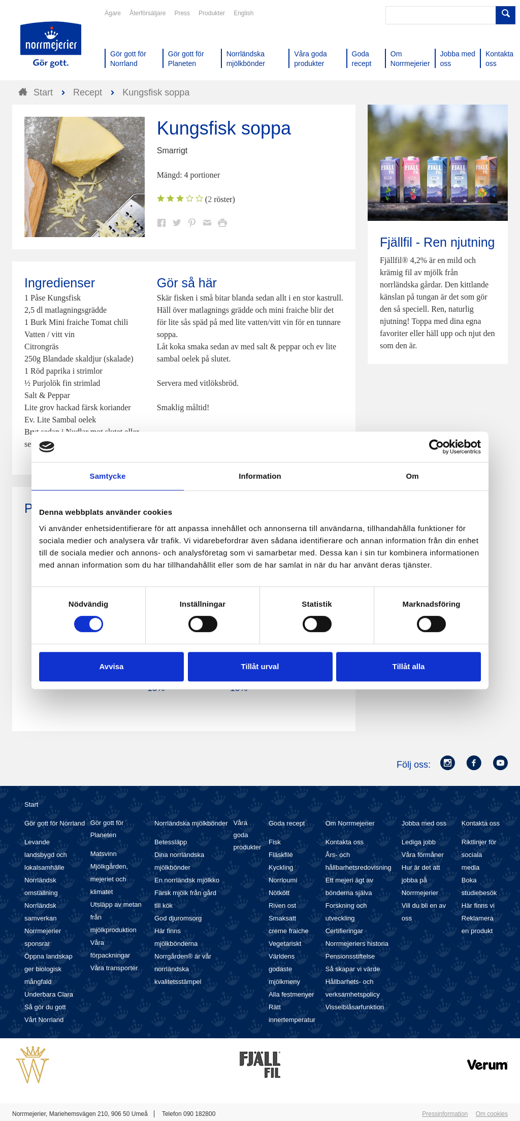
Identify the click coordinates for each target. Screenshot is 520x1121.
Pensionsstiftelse (350, 956)
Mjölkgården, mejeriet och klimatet (109, 879)
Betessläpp (170, 842)
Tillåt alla (409, 666)
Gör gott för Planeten (107, 829)
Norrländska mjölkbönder (191, 823)
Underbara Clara (48, 994)
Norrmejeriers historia (357, 943)
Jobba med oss (424, 823)
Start (31, 804)
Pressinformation (445, 1113)
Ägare (113, 13)
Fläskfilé (281, 855)
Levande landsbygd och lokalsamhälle (45, 854)
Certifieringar (344, 931)
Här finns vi (478, 905)
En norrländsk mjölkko (186, 880)
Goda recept (287, 823)
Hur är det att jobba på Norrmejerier (421, 880)
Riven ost (282, 905)
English (243, 13)
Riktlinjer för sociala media (479, 854)
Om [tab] (412, 476)
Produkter (212, 13)
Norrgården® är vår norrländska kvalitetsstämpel (182, 968)
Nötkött (279, 893)
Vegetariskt (285, 943)
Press (182, 13)
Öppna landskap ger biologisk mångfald (48, 968)
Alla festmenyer (291, 994)
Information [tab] (260, 476)
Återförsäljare (147, 13)
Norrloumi (283, 880)
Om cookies (492, 1113)
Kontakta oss (345, 842)
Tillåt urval (260, 666)
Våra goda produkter (247, 835)
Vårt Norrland (43, 1020)
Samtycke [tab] (108, 476)
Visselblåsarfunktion (355, 1007)
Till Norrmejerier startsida (50, 44)
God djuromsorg (178, 918)
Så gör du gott (45, 1007)
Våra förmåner (423, 855)
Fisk (275, 842)
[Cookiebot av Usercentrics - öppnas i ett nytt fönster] (436, 446)
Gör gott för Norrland (54, 823)
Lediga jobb (419, 842)
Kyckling (281, 867)
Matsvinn (103, 854)
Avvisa (112, 666)
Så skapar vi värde (353, 969)
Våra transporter (114, 968)
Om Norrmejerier (350, 823)
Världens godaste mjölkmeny (284, 968)
